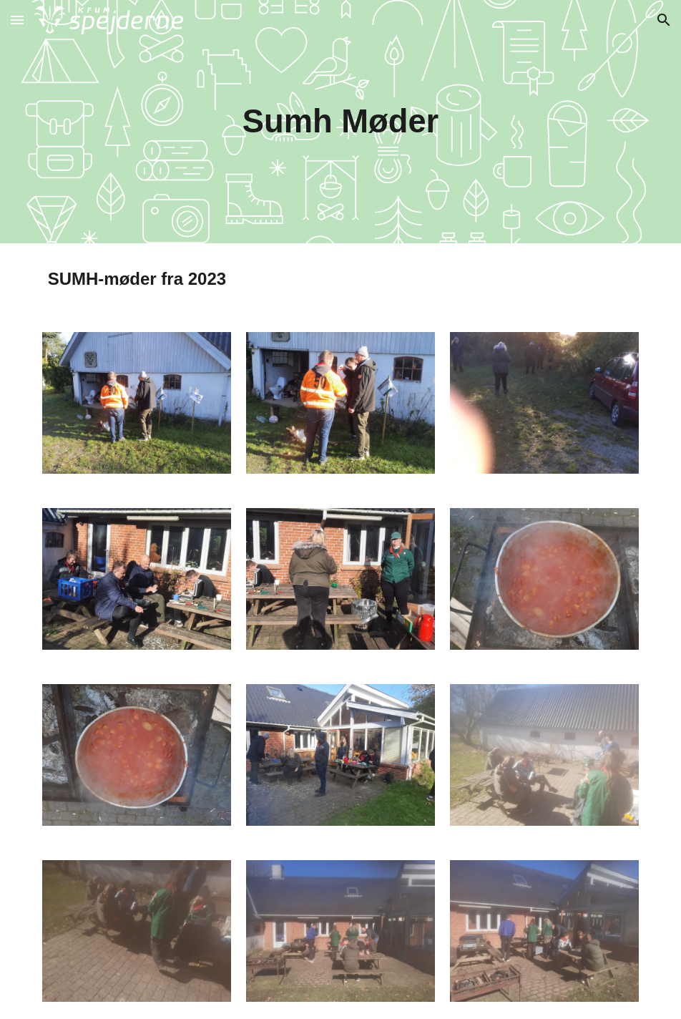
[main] (340, 122)
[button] (17, 19)
